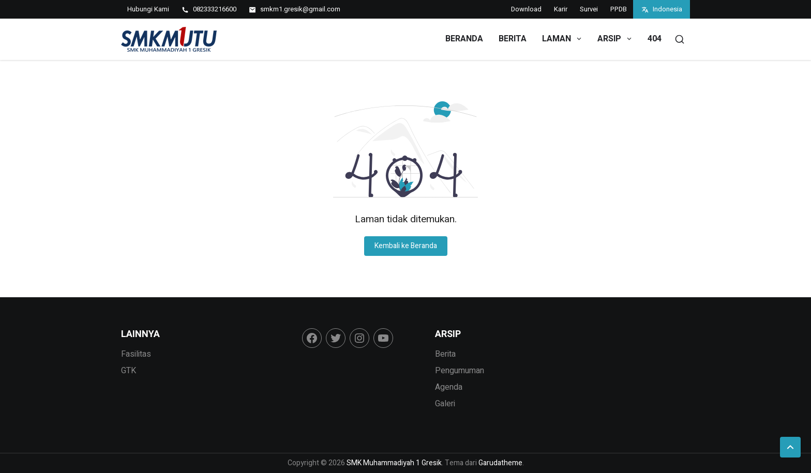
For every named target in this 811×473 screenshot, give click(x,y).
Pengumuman (459, 370)
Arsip (615, 39)
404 (655, 39)
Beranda (464, 39)
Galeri (445, 404)
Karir (560, 9)
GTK (128, 370)
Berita (513, 39)
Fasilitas (136, 354)
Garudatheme (500, 462)
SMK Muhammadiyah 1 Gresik (394, 462)
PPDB (618, 9)
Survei (589, 9)
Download (526, 9)
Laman (562, 39)
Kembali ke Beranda (405, 245)
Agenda (448, 387)
